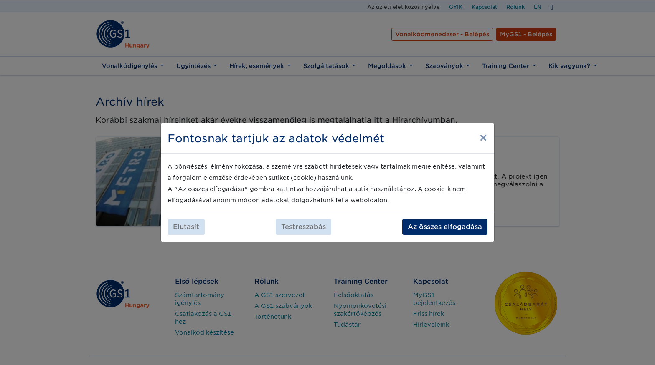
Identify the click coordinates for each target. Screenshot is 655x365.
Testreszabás (303, 227)
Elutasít (186, 227)
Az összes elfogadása (445, 227)
